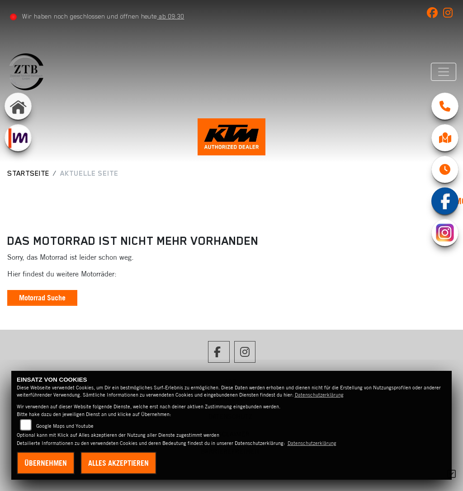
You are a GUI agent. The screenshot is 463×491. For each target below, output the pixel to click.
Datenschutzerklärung (319, 395)
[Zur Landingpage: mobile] (18, 137)
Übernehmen (45, 463)
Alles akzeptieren (118, 463)
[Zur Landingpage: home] (18, 106)
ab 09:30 (170, 16)
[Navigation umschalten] (443, 72)
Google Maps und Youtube (65, 426)
